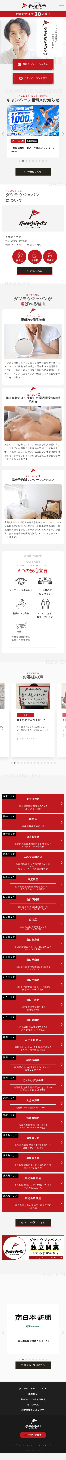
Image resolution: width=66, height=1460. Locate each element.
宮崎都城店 (29, 1121)
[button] (19, 161)
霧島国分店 (29, 1141)
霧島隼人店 (29, 1161)
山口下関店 (29, 902)
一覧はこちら (32, 171)
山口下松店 (29, 1003)
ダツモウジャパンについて (33, 1388)
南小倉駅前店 (29, 1043)
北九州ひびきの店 (29, 1083)
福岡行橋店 (29, 1063)
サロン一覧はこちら (33, 1222)
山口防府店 (29, 943)
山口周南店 (29, 963)
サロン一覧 (33, 1404)
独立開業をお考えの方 (33, 1410)
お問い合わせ (32, 1435)
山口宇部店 (29, 983)
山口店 (29, 923)
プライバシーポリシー (23, 1445)
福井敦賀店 (29, 840)
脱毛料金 (33, 1394)
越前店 (29, 821)
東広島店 (29, 882)
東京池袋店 (29, 802)
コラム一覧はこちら (33, 1365)
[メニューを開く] (61, 7)
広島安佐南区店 (29, 861)
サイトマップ (44, 1445)
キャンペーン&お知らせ (33, 1399)
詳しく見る (34, 271)
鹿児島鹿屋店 (29, 1181)
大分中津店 (29, 1102)
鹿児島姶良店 (29, 1201)
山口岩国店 (29, 1023)
